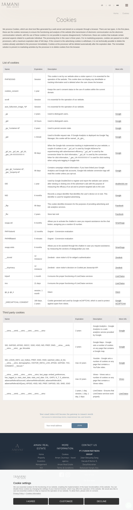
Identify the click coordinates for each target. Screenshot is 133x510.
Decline (102, 501)
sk (102, 5)
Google (118, 114)
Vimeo (121, 379)
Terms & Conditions (65, 468)
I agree (30, 501)
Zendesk (118, 257)
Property (41, 458)
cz (110, 5)
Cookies (125, 13)
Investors (41, 461)
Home (116, 13)
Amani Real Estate (65, 464)
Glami (117, 292)
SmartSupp (119, 223)
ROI (41, 468)
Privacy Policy (18, 493)
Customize (66, 501)
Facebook (119, 206)
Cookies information (33, 493)
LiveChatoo (120, 276)
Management (41, 464)
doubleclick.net (121, 184)
